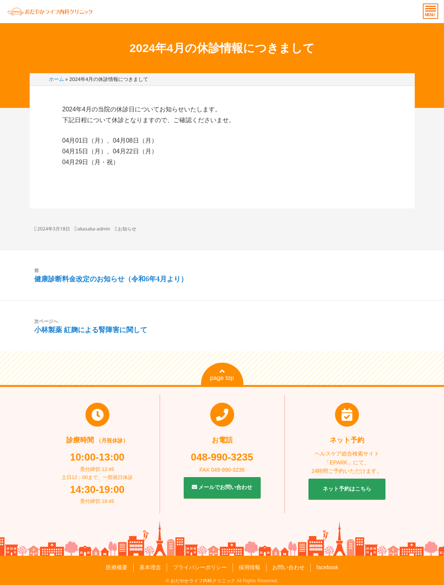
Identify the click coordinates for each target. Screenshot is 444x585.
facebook (327, 567)
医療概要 (116, 567)
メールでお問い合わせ (222, 487)
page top (222, 374)
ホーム (56, 79)
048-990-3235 (222, 457)
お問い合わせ (288, 567)
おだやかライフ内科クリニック (203, 580)
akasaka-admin (93, 228)
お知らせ (127, 228)
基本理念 (150, 567)
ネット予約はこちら (347, 489)
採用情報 (249, 567)
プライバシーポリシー (200, 567)
